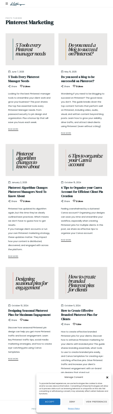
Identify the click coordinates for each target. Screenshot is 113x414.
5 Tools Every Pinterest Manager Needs (23, 79)
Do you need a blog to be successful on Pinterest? (78, 79)
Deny (72, 401)
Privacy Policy (74, 408)
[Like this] (24, 86)
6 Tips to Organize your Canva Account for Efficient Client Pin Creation (82, 192)
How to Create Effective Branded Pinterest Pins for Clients (79, 315)
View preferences (96, 401)
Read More (13, 129)
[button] (107, 377)
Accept (49, 401)
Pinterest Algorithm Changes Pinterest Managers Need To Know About (28, 192)
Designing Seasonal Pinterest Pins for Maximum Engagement (29, 313)
